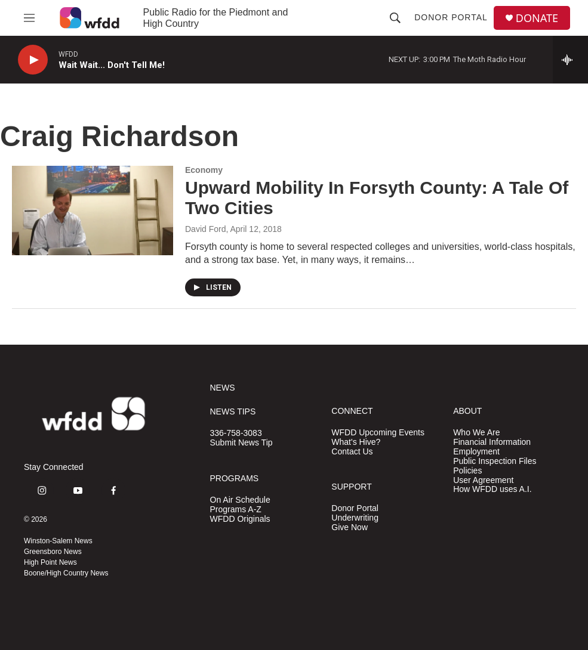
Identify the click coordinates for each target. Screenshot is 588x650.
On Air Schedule (240, 500)
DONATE (537, 18)
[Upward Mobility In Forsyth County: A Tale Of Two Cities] (92, 210)
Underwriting (354, 517)
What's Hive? (355, 442)
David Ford (205, 229)
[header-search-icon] (395, 18)
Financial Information (492, 442)
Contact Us (351, 451)
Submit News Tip (241, 442)
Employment (476, 451)
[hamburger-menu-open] (29, 18)
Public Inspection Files (494, 461)
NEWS (222, 387)
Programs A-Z (235, 509)
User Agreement (483, 480)
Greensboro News (53, 551)
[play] (32, 60)
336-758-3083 (236, 433)
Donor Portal (451, 17)
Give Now (349, 527)
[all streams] (570, 59)
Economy (204, 170)
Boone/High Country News (66, 573)
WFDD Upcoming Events (377, 432)
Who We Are (476, 432)
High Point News (50, 562)
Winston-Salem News (58, 541)
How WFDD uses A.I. (492, 489)
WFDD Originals (240, 519)
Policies (467, 470)
